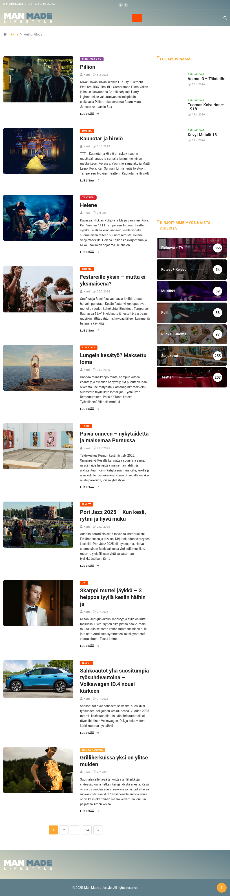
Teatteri (88, 197)
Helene (88, 205)
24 (87, 830)
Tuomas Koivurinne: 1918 (206, 106)
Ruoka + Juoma (92, 749)
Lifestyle (88, 347)
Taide (85, 425)
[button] (120, 5)
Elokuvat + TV (91, 59)
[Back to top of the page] (221, 887)
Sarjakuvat (196, 74)
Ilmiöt (86, 504)
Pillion (87, 67)
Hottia (87, 130)
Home (14, 34)
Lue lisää (89, 113)
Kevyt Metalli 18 (202, 134)
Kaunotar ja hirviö (101, 138)
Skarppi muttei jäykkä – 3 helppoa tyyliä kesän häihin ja (113, 597)
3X (83, 582)
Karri (87, 74)
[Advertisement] (192, 187)
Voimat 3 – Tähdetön (41, 4)
